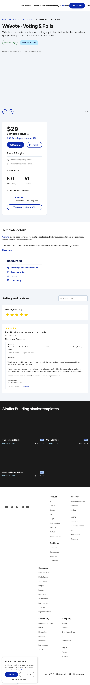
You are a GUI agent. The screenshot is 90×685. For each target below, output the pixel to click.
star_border (40, 443)
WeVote (5, 237)
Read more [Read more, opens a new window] (25, 670)
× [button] (35, 660)
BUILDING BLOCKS (8, 443)
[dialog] (20, 670)
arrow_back (5, 111)
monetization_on (8, 159)
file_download (35, 443)
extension (8, 164)
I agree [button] (11, 674)
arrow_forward (11, 111)
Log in (63, 5)
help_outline (28, 134)
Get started (77, 5)
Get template (15, 145)
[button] (20, 679)
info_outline (14, 42)
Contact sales (50, 5)
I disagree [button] (27, 674)
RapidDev (19, 197)
